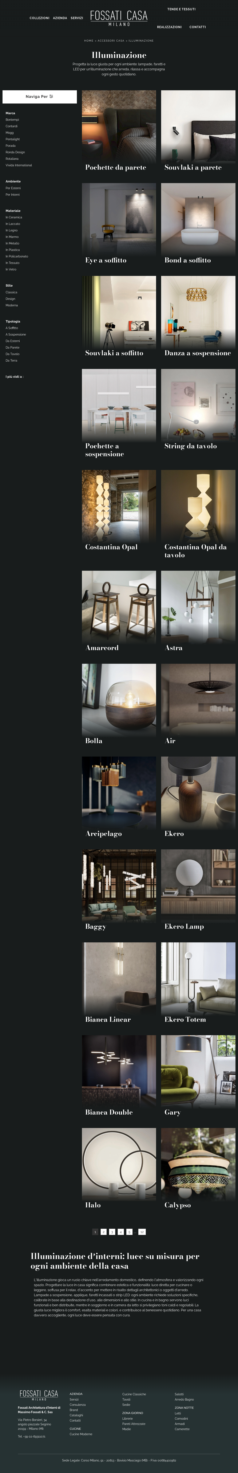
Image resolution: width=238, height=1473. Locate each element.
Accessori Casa (111, 40)
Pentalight (13, 138)
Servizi (77, 18)
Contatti (198, 26)
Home (89, 40)
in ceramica (14, 216)
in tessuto (12, 262)
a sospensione (16, 334)
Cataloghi (76, 1414)
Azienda (60, 18)
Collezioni (39, 18)
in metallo (12, 242)
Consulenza (78, 1404)
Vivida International (19, 164)
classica (11, 291)
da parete (12, 347)
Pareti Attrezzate (133, 1423)
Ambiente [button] (13, 181)
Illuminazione (141, 40)
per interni (13, 194)
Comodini (181, 1418)
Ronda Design (15, 151)
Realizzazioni (169, 26)
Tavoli (126, 1399)
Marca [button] (10, 112)
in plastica (13, 249)
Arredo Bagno (184, 1399)
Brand (74, 1409)
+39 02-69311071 (34, 1436)
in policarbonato (17, 255)
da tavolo (12, 353)
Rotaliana (12, 158)
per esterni (13, 187)
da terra (11, 360)
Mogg (10, 132)
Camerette (182, 1428)
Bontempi (12, 119)
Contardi (11, 125)
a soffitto (12, 327)
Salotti (179, 1393)
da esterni (13, 340)
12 (142, 1231)
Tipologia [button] (13, 321)
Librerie (127, 1418)
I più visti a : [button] (15, 376)
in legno (11, 229)
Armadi (180, 1423)
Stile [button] (9, 285)
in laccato (13, 223)
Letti (178, 1412)
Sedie (126, 1404)
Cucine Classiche (134, 1393)
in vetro (11, 268)
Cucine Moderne (81, 1433)
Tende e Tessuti (181, 8)
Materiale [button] (13, 210)
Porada (11, 145)
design (10, 298)
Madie (126, 1428)
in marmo (12, 236)
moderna (12, 304)
